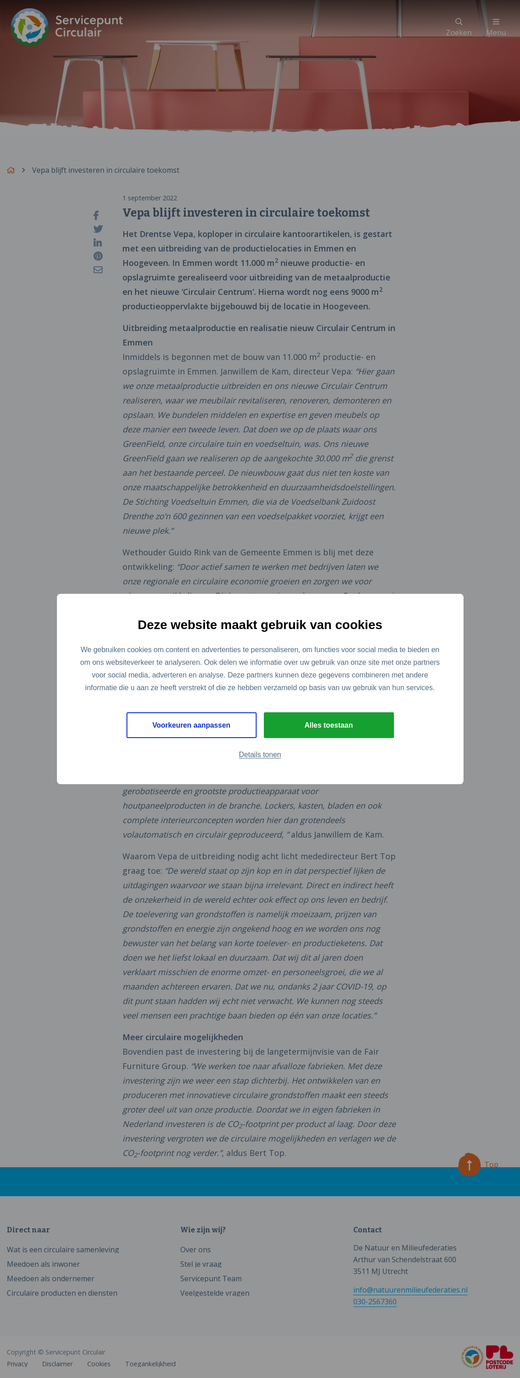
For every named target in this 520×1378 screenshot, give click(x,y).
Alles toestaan (328, 725)
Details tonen (260, 755)
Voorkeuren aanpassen (191, 725)
